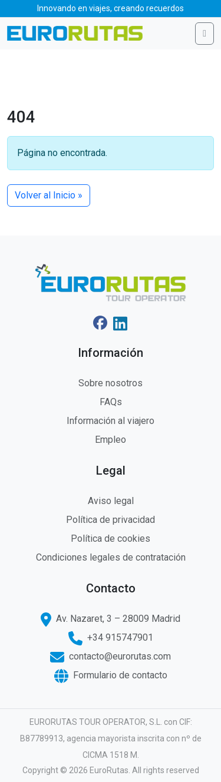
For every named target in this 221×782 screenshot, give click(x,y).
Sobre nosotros (110, 383)
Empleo (110, 439)
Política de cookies (110, 538)
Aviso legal (111, 500)
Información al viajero (110, 420)
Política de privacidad (110, 519)
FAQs (111, 401)
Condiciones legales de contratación (111, 557)
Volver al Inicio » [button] (49, 195)
